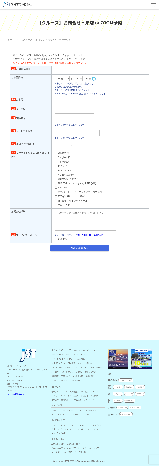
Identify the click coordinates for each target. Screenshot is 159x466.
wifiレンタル (56, 451)
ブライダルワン (74, 350)
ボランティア (89, 399)
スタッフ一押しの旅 (85, 363)
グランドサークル (72, 429)
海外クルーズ (56, 429)
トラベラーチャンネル (125, 380)
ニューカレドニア (76, 414)
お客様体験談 (96, 367)
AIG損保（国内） (74, 444)
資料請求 (55, 376)
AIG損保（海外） (58, 444)
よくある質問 (67, 372)
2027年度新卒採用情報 (16, 394)
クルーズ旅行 (73, 395)
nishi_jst (139, 387)
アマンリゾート (84, 425)
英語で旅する (66, 399)
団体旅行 (71, 363)
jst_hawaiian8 (128, 387)
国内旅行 (94, 395)
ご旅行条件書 (75, 380)
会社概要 (78, 372)
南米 (53, 414)
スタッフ (68, 367)
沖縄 (87, 414)
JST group (117, 400)
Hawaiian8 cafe (128, 400)
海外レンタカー (95, 448)
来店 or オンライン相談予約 (72, 376)
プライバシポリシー (59, 380)
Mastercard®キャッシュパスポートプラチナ (68, 448)
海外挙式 (84, 391)
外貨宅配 (82, 451)
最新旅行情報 (56, 367)
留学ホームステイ (58, 350)
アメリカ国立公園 (93, 410)
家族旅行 (84, 395)
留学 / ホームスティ (59, 391)
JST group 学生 (121, 407)
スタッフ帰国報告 (81, 367)
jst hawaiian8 (128, 394)
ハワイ (54, 410)
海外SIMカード (70, 451)
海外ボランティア (58, 363)
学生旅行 (77, 399)
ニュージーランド (66, 410)
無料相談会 (90, 376)
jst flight (117, 394)
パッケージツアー (78, 354)
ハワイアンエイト (90, 350)
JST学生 (139, 394)
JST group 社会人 (134, 407)
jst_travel (117, 387)
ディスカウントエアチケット (62, 358)
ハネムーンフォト (58, 395)
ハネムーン (95, 391)
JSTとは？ (55, 372)
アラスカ (79, 410)
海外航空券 (74, 391)
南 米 (96, 429)
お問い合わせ (90, 372)
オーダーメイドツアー (60, 354)
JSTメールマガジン (125, 414)
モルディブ (62, 414)
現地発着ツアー (83, 358)
